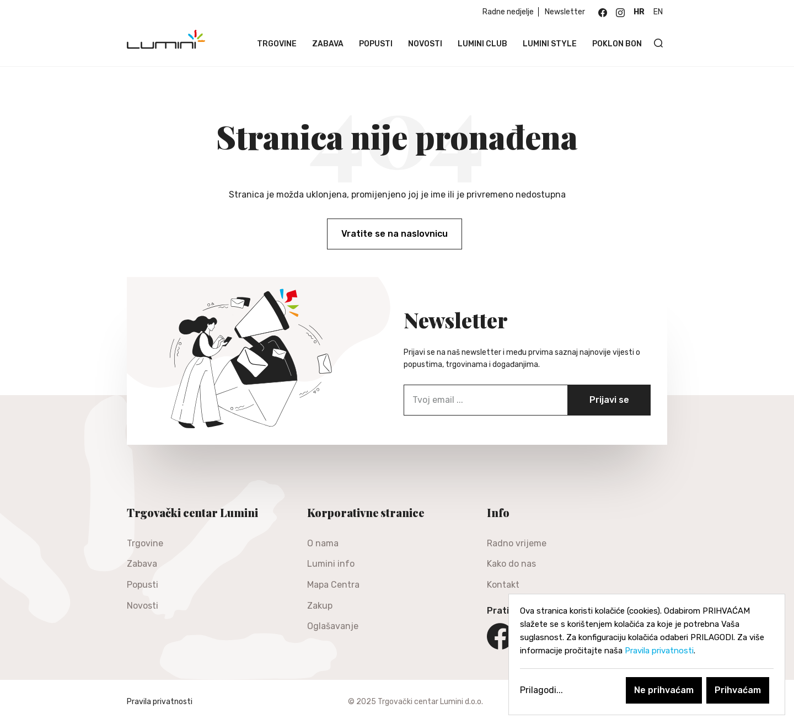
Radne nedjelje (508, 12)
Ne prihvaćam (664, 690)
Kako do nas (511, 563)
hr (639, 12)
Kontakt (503, 584)
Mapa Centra (333, 584)
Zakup (319, 605)
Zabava (328, 44)
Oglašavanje (332, 626)
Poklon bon (617, 44)
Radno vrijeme (516, 543)
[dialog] (646, 654)
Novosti (425, 44)
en (658, 12)
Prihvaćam (738, 690)
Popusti (376, 44)
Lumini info (331, 563)
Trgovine (277, 44)
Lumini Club (482, 44)
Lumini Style (550, 44)
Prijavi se (609, 400)
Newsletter (565, 12)
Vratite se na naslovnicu (394, 233)
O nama (323, 543)
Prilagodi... (541, 690)
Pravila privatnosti (159, 701)
